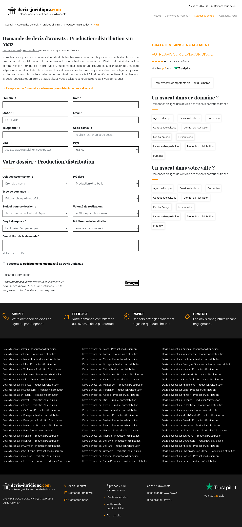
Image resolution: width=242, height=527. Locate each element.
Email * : (78, 113)
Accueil (157, 15)
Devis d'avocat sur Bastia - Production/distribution (109, 420)
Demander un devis (223, 6)
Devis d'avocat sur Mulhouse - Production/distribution (32, 425)
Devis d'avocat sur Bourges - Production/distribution (31, 415)
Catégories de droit (204, 15)
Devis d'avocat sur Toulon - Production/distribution (30, 394)
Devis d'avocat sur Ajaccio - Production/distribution (110, 394)
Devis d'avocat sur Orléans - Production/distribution (31, 410)
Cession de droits (189, 118)
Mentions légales (117, 497)
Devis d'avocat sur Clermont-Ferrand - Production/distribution (37, 461)
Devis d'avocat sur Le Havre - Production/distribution (111, 440)
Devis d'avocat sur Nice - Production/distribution (29, 379)
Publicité (158, 155)
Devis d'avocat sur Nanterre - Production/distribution (191, 359)
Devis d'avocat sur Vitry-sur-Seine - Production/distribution (194, 430)
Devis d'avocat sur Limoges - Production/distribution (111, 364)
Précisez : (79, 176)
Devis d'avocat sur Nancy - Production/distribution (190, 369)
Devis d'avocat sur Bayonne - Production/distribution (191, 400)
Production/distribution (200, 146)
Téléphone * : (11, 127)
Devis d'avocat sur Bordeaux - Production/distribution (32, 374)
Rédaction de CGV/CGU (162, 492)
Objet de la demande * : (18, 176)
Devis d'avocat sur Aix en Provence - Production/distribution (115, 461)
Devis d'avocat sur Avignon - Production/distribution (31, 456)
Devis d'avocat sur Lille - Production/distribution (29, 364)
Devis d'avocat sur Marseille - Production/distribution (32, 359)
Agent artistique (162, 118)
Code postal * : (82, 127)
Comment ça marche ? (177, 15)
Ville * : (7, 142)
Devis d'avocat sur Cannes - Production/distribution (190, 456)
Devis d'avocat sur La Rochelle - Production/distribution (192, 405)
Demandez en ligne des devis (21, 50)
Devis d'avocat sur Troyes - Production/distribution (110, 410)
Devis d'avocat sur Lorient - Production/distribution (110, 354)
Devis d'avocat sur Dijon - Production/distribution (109, 400)
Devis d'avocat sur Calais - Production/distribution (109, 359)
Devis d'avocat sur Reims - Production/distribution (109, 425)
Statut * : (8, 113)
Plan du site (114, 515)
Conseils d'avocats (158, 486)
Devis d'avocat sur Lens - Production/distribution (189, 389)
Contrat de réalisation (196, 127)
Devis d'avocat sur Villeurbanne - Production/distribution (193, 354)
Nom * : (77, 98)
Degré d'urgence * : (15, 221)
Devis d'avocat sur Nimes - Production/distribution (110, 430)
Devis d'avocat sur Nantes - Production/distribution (31, 384)
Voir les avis (171, 68)
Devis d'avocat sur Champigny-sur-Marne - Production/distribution (198, 451)
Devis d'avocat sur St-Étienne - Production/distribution (33, 451)
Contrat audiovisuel (164, 127)
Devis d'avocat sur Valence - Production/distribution (190, 410)
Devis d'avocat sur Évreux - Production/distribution (110, 405)
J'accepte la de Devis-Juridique (46, 263)
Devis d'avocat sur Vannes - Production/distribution (110, 379)
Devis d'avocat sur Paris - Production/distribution (29, 349)
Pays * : (77, 142)
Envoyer (131, 283)
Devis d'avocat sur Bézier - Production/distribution (189, 461)
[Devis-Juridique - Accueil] (34, 11)
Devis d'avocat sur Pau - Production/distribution (29, 430)
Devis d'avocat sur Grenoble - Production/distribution (111, 451)
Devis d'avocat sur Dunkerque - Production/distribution (112, 374)
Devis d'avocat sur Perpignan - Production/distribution (112, 389)
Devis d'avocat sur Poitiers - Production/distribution (31, 435)
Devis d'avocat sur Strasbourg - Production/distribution (33, 389)
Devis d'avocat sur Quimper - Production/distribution (32, 445)
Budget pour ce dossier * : (19, 206)
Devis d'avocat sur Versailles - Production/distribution (191, 425)
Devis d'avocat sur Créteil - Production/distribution (190, 420)
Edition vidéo (185, 137)
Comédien (214, 118)
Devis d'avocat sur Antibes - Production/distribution (190, 445)
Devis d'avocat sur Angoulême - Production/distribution (192, 384)
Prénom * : (9, 98)
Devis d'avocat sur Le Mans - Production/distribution (111, 445)
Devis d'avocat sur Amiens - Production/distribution (190, 349)
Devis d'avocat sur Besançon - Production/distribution (32, 420)
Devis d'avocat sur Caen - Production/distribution (30, 405)
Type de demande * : (16, 191)
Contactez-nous (228, 15)
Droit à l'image (161, 137)
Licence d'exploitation (166, 146)
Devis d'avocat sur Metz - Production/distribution (109, 369)
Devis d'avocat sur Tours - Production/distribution (109, 349)
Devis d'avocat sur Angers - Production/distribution (110, 456)
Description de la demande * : (22, 236)
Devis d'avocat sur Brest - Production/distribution (30, 400)
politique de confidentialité (40, 263)
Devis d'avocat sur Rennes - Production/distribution (31, 440)
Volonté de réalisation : (88, 206)
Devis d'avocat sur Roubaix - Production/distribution (110, 435)
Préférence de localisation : (91, 221)
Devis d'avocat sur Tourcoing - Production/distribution (191, 435)
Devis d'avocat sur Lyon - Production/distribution (29, 354)
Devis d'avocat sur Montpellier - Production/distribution (112, 384)
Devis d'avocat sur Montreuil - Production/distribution (191, 374)
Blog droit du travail (159, 500)
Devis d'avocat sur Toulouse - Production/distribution (32, 369)
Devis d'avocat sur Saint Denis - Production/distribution (192, 379)
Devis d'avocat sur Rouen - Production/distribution (110, 415)
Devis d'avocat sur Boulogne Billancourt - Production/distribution (197, 364)
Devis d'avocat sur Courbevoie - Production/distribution (192, 440)
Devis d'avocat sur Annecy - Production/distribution (190, 394)
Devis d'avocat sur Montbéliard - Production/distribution (193, 415)
